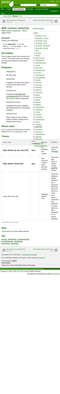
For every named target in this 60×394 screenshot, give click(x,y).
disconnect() (39, 67)
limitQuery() (39, 109)
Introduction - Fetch (41, 43)
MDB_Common (40, 58)
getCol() (38, 99)
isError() (38, 55)
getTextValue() (40, 107)
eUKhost (57, 274)
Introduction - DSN (41, 35)
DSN (52, 149)
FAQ (20, 16)
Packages (30, 9)
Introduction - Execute (42, 48)
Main (2, 9)
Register (52, 1)
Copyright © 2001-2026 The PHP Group (14, 271)
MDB (36, 33)
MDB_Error (39, 139)
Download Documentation (29, 254)
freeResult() (39, 92)
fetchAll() (38, 80)
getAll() (38, 95)
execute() (38, 72)
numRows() (39, 117)
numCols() (39, 114)
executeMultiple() (40, 77)
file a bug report (40, 257)
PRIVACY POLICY (49, 268)
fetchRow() (39, 87)
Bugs (2, 13)
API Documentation (40, 146)
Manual (15, 16)
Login (57, 1)
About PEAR (7, 16)
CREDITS (57, 268)
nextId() (38, 112)
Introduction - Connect (42, 38)
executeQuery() (40, 75)
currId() (38, 65)
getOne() (38, 102)
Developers (54, 11)
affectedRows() (40, 60)
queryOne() (39, 129)
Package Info (38, 143)
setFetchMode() (40, 134)
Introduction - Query (41, 40)
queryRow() (39, 131)
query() (38, 122)
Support (9, 9)
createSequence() (41, 62)
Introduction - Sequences (43, 45)
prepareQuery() (40, 119)
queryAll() (38, 124)
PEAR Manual (39, 28)
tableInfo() (38, 136)
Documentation (19, 9)
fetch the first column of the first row (43, 21)
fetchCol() (38, 82)
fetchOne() (39, 85)
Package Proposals (41, 9)
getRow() (38, 104)
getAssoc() (39, 97)
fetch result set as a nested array (15, 21)
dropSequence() (40, 70)
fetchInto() (38, 90)
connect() (38, 53)
